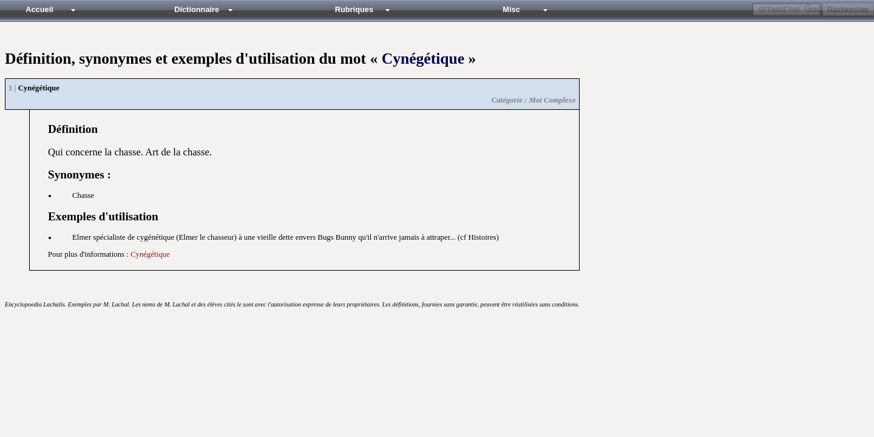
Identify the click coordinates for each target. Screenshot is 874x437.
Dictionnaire (196, 9)
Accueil (39, 9)
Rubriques (354, 9)
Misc (511, 9)
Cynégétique (423, 58)
